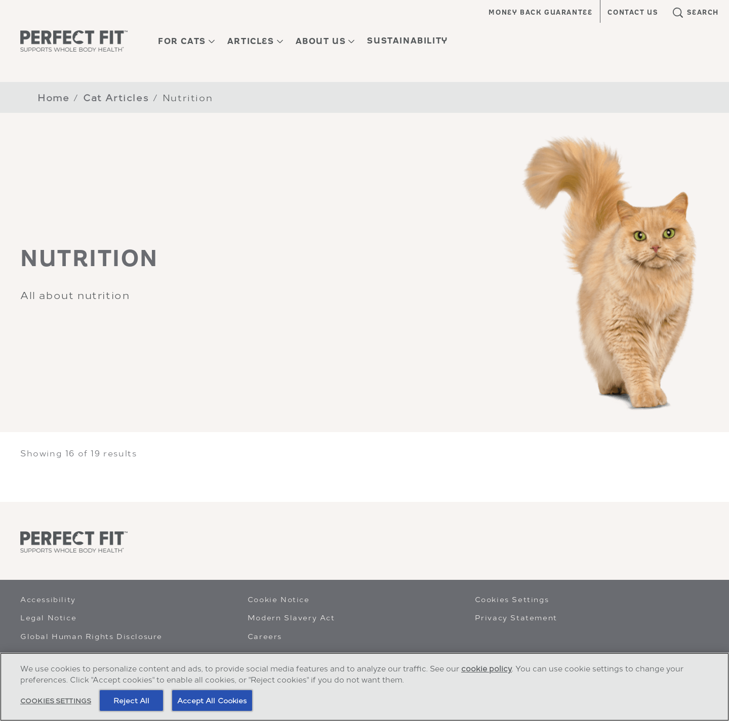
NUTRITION (89, 258)
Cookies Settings (512, 599)
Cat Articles (116, 97)
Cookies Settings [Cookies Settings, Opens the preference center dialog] (55, 700)
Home (53, 97)
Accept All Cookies (212, 700)
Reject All (131, 700)
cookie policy (486, 668)
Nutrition (188, 97)
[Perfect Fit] (74, 542)
